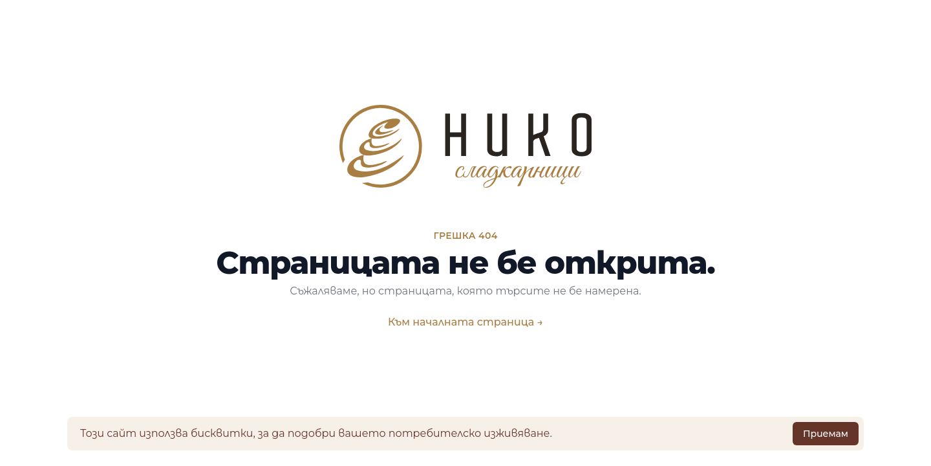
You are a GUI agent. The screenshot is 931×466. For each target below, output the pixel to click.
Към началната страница (465, 322)
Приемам (825, 433)
